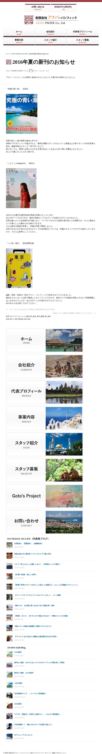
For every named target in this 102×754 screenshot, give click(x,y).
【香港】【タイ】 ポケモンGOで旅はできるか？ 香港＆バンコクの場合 (41, 616)
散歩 (34, 316)
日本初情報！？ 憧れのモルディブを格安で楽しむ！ (34, 725)
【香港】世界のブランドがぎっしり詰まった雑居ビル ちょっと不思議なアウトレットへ (46, 585)
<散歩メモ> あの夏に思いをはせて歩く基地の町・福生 (34, 605)
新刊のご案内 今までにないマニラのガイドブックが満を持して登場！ (39, 662)
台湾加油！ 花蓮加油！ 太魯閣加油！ (28, 543)
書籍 (42, 316)
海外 (49, 316)
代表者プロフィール (82, 32)
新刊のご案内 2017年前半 (23, 673)
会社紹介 (50, 32)
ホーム (19, 32)
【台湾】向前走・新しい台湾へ (25, 574)
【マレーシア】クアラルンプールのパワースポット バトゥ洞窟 (37, 595)
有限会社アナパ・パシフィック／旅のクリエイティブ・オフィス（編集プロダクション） (37, 753)
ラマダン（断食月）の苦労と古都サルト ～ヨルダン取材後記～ (37, 714)
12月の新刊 (18, 683)
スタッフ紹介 (50, 41)
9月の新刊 (18, 704)
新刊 (38, 316)
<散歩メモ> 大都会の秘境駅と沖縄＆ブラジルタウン (72, 313)
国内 (27, 316)
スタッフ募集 (82, 41)
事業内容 (19, 41)
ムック (23, 316)
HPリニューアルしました (23, 735)
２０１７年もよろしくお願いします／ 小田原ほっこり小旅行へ (37, 564)
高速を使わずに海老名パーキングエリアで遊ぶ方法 (32, 554)
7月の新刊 (18, 652)
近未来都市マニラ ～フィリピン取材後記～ (30, 693)
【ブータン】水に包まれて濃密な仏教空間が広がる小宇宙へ (32, 309)
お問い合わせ (37, 8)
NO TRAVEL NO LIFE (20, 54)
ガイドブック (15, 316)
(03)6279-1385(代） (63, 8)
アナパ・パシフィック (39, 71)
